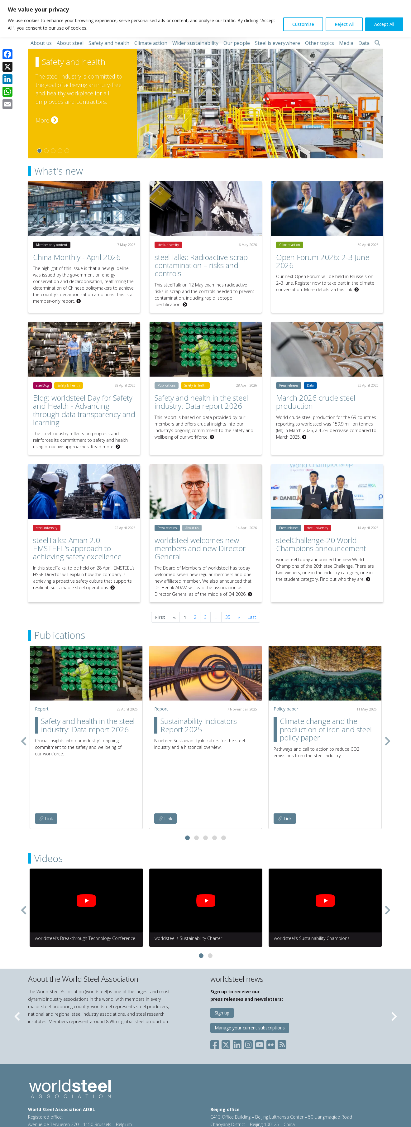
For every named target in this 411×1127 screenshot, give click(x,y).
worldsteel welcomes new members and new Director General (200, 548)
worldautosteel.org (343, 1095)
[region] (205, 18)
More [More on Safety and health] (47, 120)
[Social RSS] (282, 993)
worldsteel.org (224, 1095)
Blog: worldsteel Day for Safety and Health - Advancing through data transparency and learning (84, 410)
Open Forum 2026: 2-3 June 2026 (322, 261)
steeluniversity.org (302, 1095)
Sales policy (175, 1095)
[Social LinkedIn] (237, 993)
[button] (187, 788)
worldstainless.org (232, 1102)
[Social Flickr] (270, 993)
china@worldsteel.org (327, 1082)
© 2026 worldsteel (47, 1095)
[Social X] (226, 993)
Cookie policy (145, 1095)
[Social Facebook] (216, 993)
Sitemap (36, 1102)
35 (227, 617)
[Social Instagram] (248, 993)
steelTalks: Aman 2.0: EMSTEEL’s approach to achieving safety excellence (77, 548)
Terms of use (83, 1095)
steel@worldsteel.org (95, 1082)
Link (46, 769)
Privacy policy (114, 1095)
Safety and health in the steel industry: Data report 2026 (201, 402)
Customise (303, 24)
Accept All (384, 24)
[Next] (239, 617)
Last (252, 617)
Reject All (344, 24)
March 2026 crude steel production (315, 402)
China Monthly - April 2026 (77, 257)
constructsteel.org (261, 1095)
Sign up (222, 963)
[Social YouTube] (259, 993)
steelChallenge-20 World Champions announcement (321, 544)
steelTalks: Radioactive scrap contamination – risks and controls (201, 265)
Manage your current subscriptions (250, 978)
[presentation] (24, 716)
